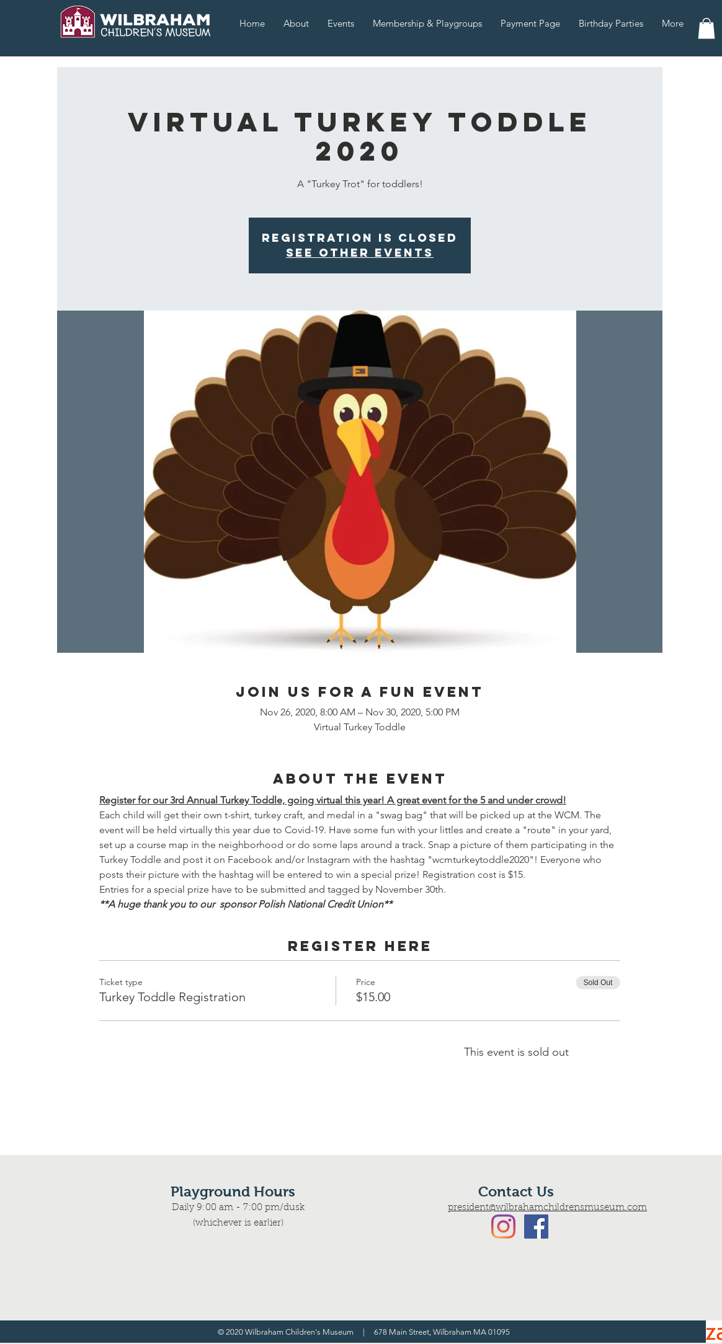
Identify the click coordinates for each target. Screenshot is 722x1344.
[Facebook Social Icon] (536, 1226)
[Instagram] (503, 1226)
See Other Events (360, 252)
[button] (706, 28)
